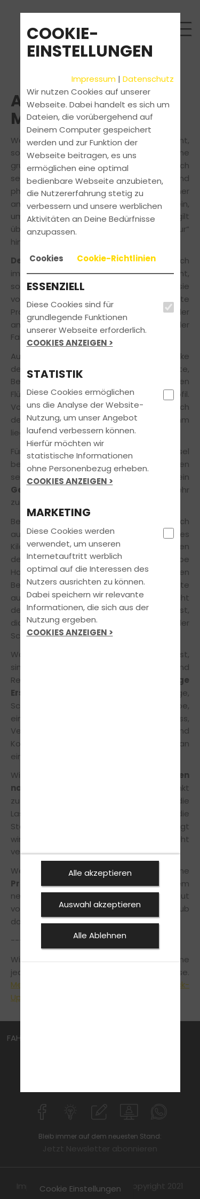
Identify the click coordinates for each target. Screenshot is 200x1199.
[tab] (46, 258)
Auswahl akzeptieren (100, 904)
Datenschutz (148, 78)
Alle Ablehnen (99, 935)
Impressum (93, 78)
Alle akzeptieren (100, 872)
